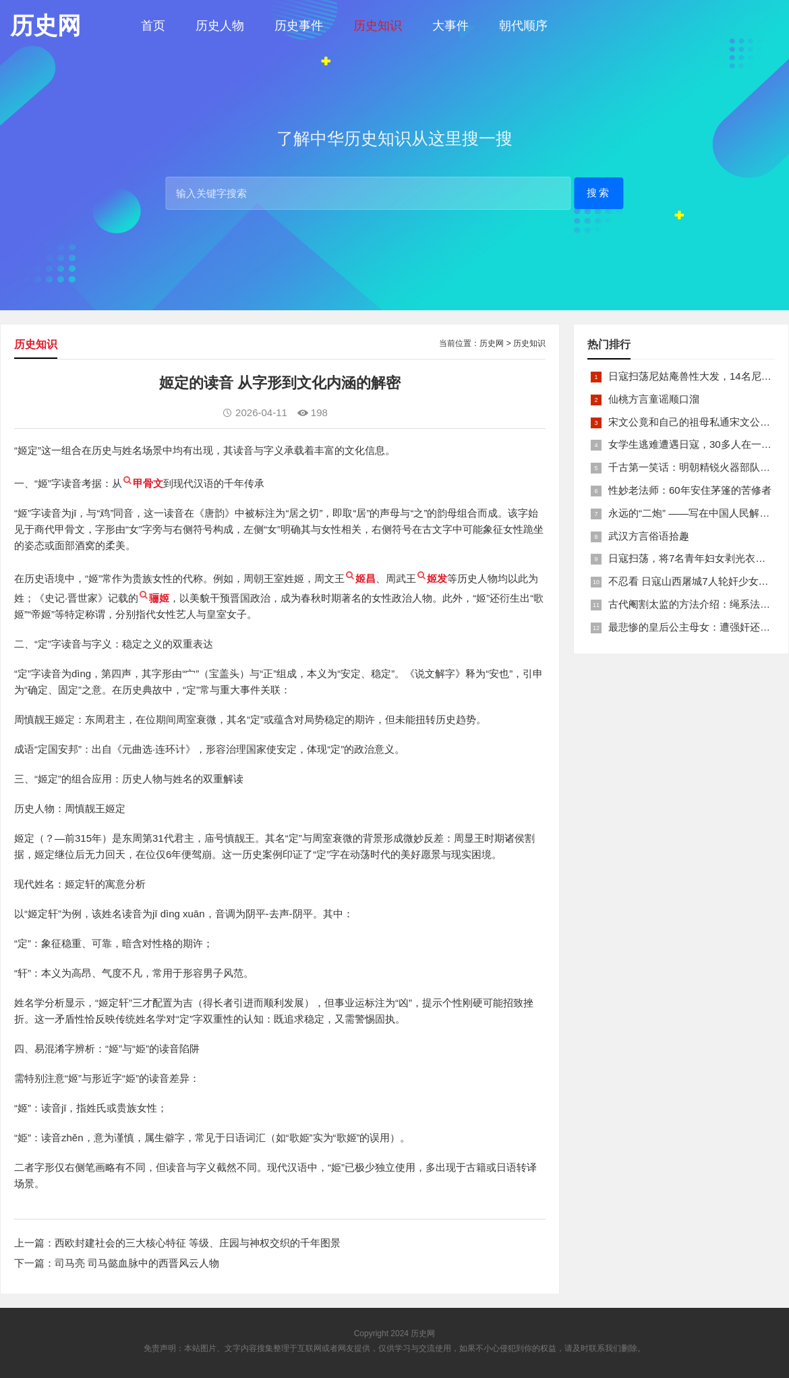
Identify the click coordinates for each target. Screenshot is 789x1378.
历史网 (491, 343)
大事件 (450, 25)
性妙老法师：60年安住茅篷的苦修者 (689, 490)
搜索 (599, 192)
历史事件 (298, 25)
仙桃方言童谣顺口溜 (653, 399)
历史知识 (377, 25)
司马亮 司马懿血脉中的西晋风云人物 (137, 1263)
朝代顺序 (523, 25)
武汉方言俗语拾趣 (648, 536)
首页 (153, 25)
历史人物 (220, 25)
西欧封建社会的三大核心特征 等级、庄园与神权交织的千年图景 (198, 1242)
